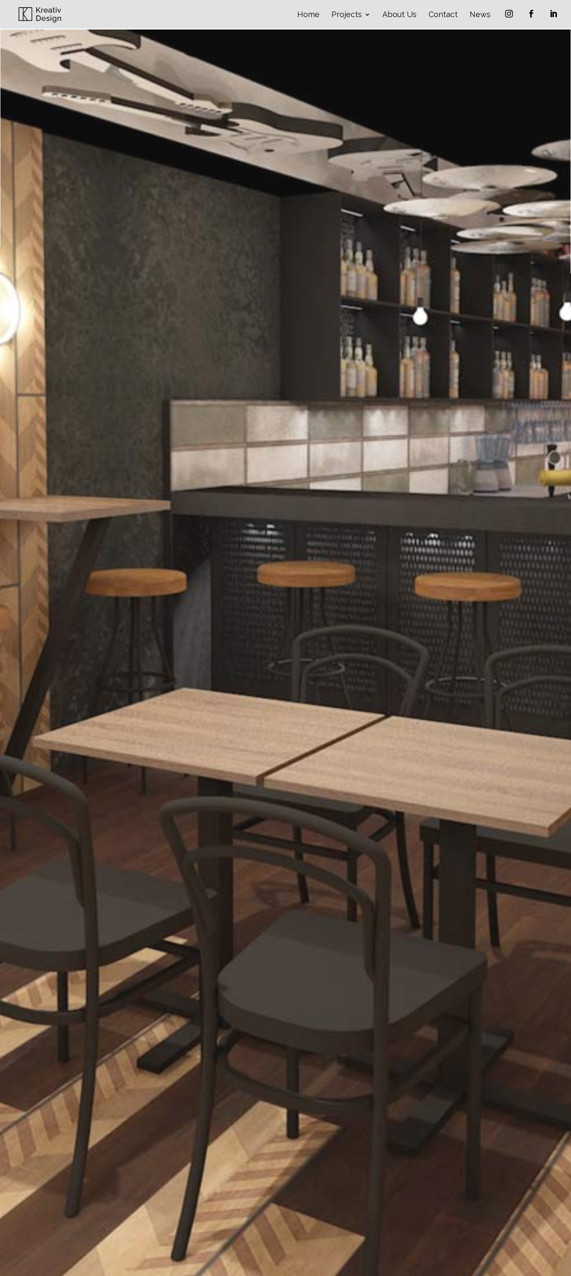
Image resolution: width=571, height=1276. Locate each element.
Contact (443, 15)
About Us (399, 15)
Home (308, 15)
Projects (346, 15)
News (480, 15)
